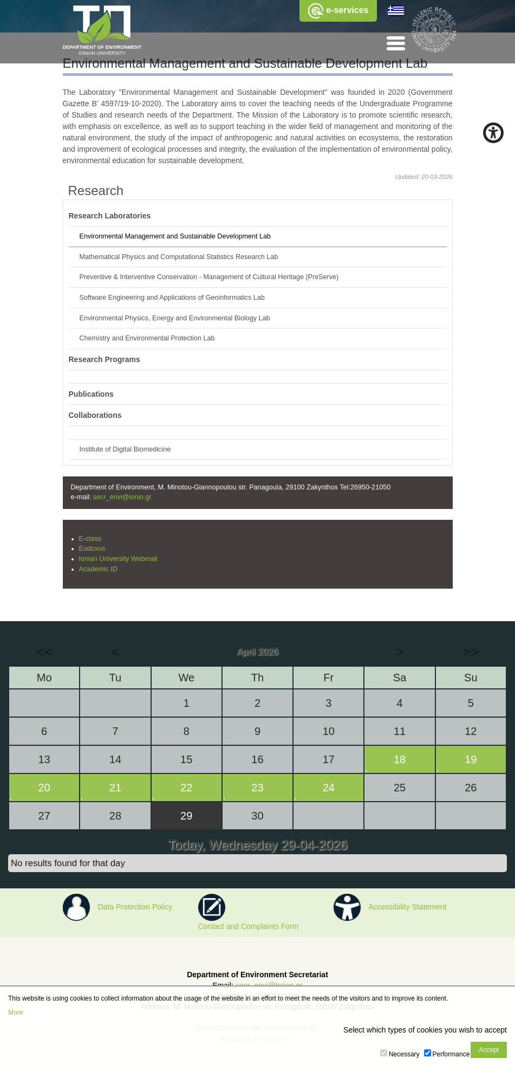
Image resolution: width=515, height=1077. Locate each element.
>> (470, 652)
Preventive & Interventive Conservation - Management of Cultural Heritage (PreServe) (209, 277)
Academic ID (98, 569)
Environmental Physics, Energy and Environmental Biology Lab (175, 318)
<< (44, 652)
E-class (90, 539)
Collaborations (95, 415)
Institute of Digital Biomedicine (125, 449)
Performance (451, 1054)
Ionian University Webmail (118, 559)
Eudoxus (92, 548)
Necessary (404, 1054)
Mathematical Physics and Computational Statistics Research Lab (179, 257)
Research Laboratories (110, 215)
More (15, 1012)
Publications (91, 394)
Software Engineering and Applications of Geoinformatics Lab (172, 297)
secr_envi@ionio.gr (122, 497)
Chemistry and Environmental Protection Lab (147, 338)
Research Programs (104, 359)
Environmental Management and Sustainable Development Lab (175, 236)
